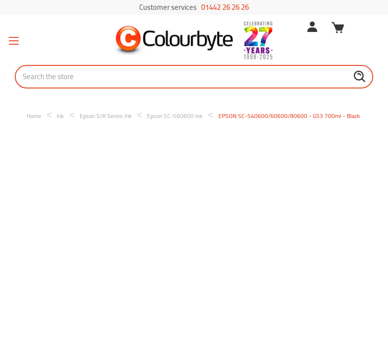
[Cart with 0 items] (338, 29)
